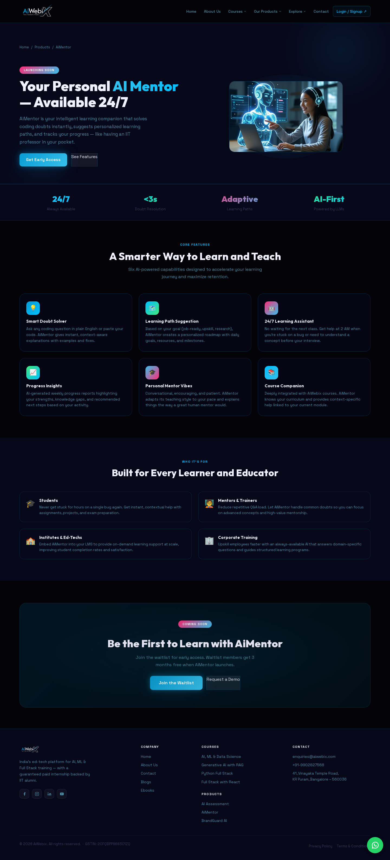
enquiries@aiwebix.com (314, 756)
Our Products (267, 11)
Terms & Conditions (353, 846)
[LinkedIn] (49, 794)
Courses (237, 11)
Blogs (146, 781)
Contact (321, 11)
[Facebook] (24, 794)
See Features (84, 156)
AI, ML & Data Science (221, 756)
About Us (212, 11)
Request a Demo (223, 686)
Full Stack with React (221, 781)
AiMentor (210, 812)
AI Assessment (215, 803)
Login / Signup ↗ (352, 11)
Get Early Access (43, 159)
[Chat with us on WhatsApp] (375, 845)
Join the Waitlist (176, 690)
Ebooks (147, 790)
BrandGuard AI (214, 820)
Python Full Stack (217, 773)
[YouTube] (62, 794)
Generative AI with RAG (222, 764)
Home (191, 11)
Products (42, 47)
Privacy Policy (320, 846)
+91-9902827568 (308, 764)
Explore (297, 11)
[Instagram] (37, 794)
